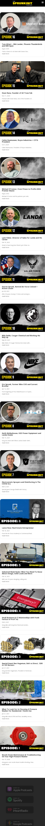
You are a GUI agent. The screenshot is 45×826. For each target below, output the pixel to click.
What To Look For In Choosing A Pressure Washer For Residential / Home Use (19, 710)
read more (5, 54)
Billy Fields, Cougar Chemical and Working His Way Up (21, 336)
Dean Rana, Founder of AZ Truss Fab (17, 93)
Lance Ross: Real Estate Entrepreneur (18, 528)
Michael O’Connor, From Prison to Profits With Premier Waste (21, 190)
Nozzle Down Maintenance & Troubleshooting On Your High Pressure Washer (21, 756)
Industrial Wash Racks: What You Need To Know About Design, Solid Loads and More (22, 573)
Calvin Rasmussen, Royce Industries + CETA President (20, 141)
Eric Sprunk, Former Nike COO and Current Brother (20, 385)
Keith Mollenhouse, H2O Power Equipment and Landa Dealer (21, 434)
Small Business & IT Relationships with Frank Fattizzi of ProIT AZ (20, 618)
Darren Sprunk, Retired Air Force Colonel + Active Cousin (20, 287)
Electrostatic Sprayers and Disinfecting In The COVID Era (21, 483)
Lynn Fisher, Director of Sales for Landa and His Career (22, 239)
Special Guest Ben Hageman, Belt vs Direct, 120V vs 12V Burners (22, 664)
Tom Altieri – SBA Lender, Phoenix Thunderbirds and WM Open (22, 45)
